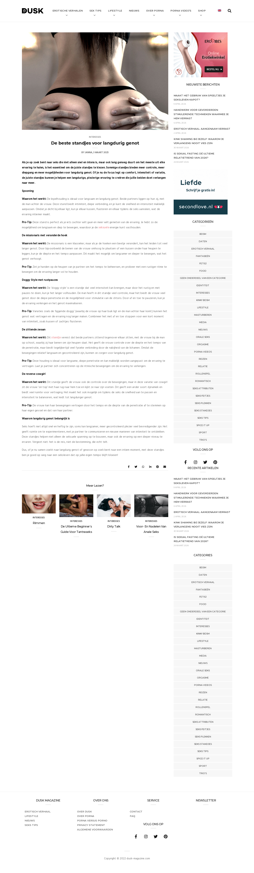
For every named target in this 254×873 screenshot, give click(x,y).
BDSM (203, 234)
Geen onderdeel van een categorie (203, 278)
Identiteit (202, 285)
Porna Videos (203, 351)
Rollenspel (203, 373)
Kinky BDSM (203, 300)
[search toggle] (229, 11)
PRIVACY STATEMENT (91, 825)
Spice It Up (202, 425)
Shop (202, 10)
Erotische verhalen (67, 10)
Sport (203, 432)
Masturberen (203, 315)
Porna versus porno (92, 820)
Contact (136, 811)
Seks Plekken (203, 403)
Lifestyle (115, 10)
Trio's (203, 439)
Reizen (203, 359)
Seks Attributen (203, 388)
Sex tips (96, 10)
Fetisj (203, 263)
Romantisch (203, 381)
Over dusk (84, 811)
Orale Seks (203, 337)
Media (203, 322)
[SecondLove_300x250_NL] (201, 214)
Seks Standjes (203, 410)
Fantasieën (203, 256)
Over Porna (155, 10)
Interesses (203, 292)
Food (202, 270)
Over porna (85, 816)
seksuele (104, 227)
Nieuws (134, 10)
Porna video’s (180, 10)
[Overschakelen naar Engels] (219, 10)
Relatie (203, 366)
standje (56, 337)
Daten (203, 241)
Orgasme (203, 344)
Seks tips (202, 418)
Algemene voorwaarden (95, 829)
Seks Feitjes (203, 395)
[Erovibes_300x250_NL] (201, 76)
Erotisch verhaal (202, 248)
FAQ (132, 816)
